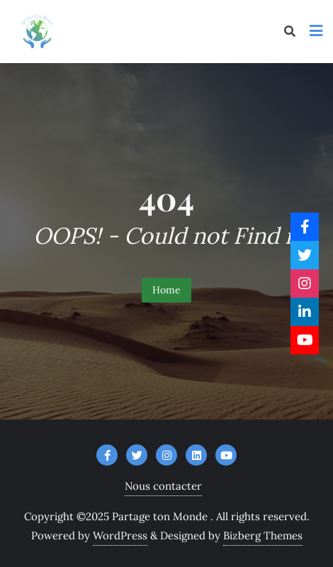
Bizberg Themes (263, 535)
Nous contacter (163, 486)
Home (166, 290)
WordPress (120, 535)
